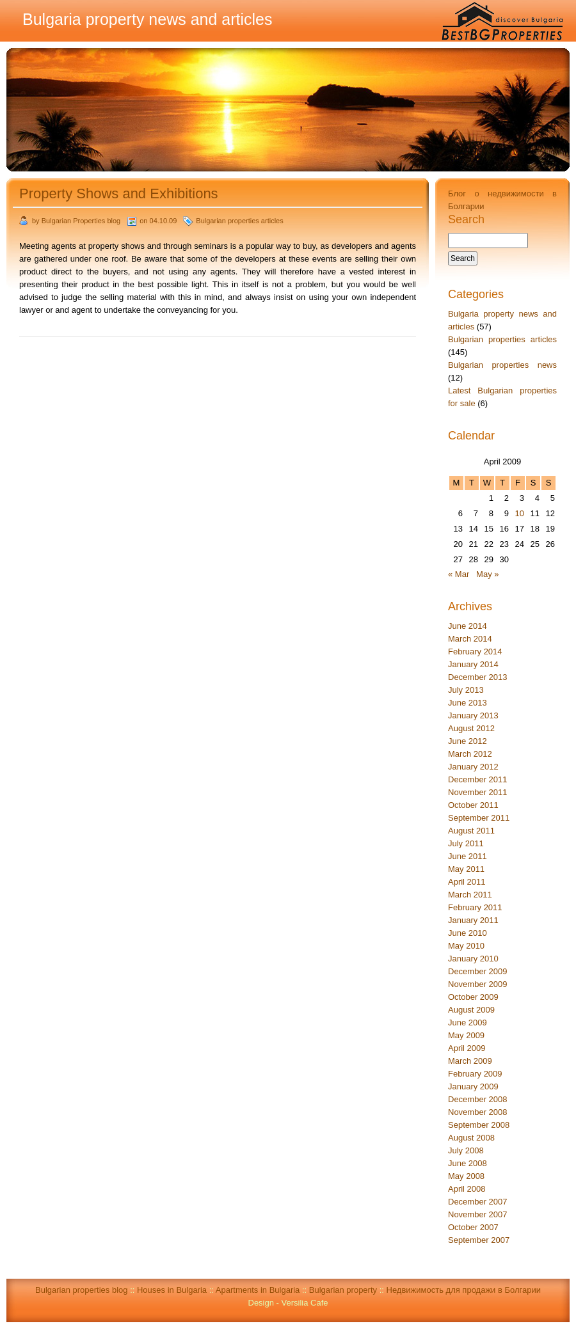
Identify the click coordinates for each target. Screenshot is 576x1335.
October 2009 (473, 997)
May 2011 (466, 869)
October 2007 (473, 1227)
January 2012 (473, 766)
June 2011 (467, 856)
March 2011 (470, 894)
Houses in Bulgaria (172, 1290)
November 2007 (478, 1214)
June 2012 (467, 741)
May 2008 (466, 1176)
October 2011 (473, 805)
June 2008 (467, 1163)
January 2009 (473, 1086)
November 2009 (478, 984)
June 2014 (467, 626)
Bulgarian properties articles (239, 221)
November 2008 (478, 1112)
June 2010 (467, 933)
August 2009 (471, 1010)
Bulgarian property (343, 1290)
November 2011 (478, 792)
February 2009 (475, 1073)
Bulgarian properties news (502, 365)
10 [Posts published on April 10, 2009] (519, 513)
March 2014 (470, 639)
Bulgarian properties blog (81, 1290)
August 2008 (471, 1137)
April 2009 (467, 1048)
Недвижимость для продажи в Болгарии (464, 1290)
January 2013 (473, 715)
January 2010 (473, 958)
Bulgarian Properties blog (81, 221)
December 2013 (478, 677)
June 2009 (467, 1022)
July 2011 (466, 843)
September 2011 (478, 818)
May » (487, 574)
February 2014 (475, 651)
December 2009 (478, 971)
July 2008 (466, 1150)
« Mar (458, 574)
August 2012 (471, 728)
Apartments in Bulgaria (258, 1290)
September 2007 (478, 1240)
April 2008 (467, 1189)
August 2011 (471, 830)
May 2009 (466, 1035)
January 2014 (473, 664)
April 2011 (467, 882)
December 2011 (478, 779)
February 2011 (475, 907)
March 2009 (470, 1061)
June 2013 (467, 702)
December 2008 (478, 1099)
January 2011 (473, 920)
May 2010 (466, 946)
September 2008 (478, 1125)
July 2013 (466, 690)
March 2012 (470, 754)
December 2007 (478, 1201)
